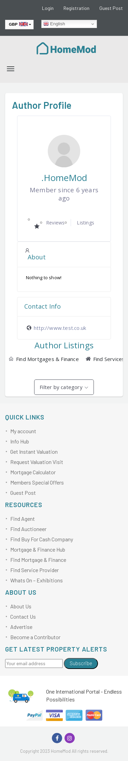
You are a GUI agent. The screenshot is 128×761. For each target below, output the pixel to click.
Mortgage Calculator (33, 472)
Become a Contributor (35, 637)
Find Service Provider (34, 570)
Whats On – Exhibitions (36, 580)
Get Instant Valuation (34, 451)
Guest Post (111, 8)
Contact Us (23, 616)
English (54, 24)
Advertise (21, 626)
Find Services (105, 359)
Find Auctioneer (28, 529)
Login (48, 8)
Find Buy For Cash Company (41, 539)
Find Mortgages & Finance (44, 359)
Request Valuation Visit (36, 462)
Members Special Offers (37, 482)
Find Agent (22, 518)
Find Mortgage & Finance (38, 559)
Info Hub (19, 441)
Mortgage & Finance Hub (37, 549)
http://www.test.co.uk (60, 327)
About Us (20, 606)
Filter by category (61, 387)
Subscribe (81, 663)
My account (23, 431)
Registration (76, 8)
